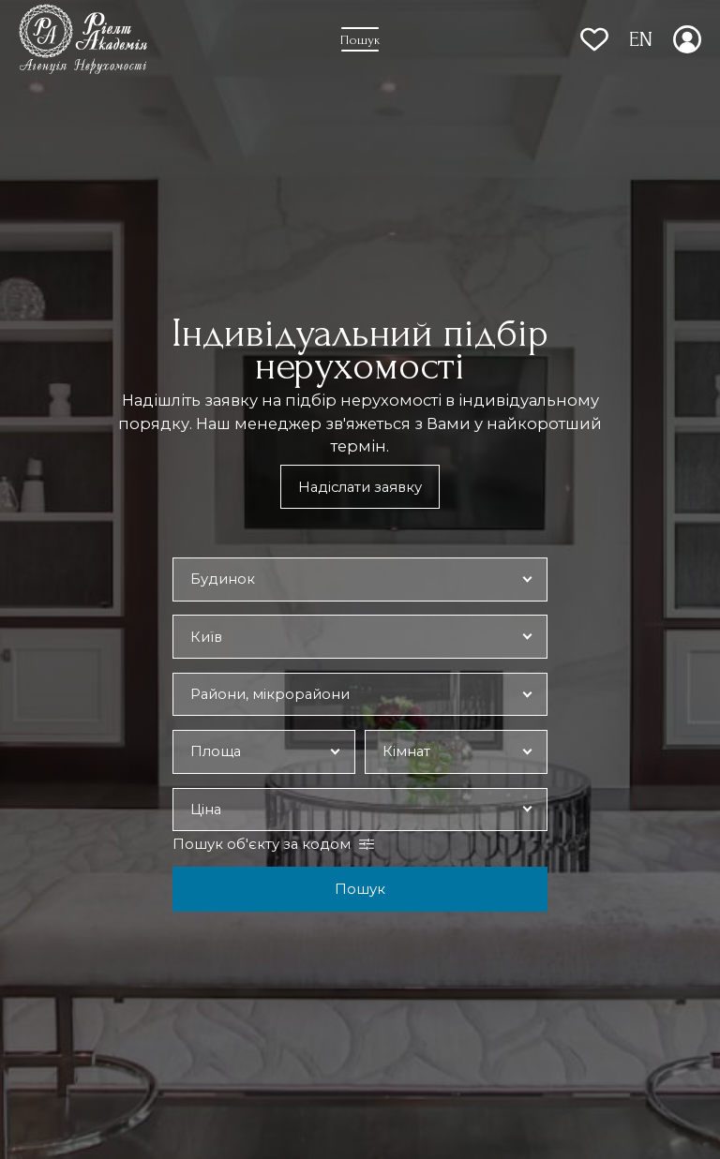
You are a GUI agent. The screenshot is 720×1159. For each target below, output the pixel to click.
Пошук (360, 889)
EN (640, 39)
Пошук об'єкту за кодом (261, 844)
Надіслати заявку (360, 487)
